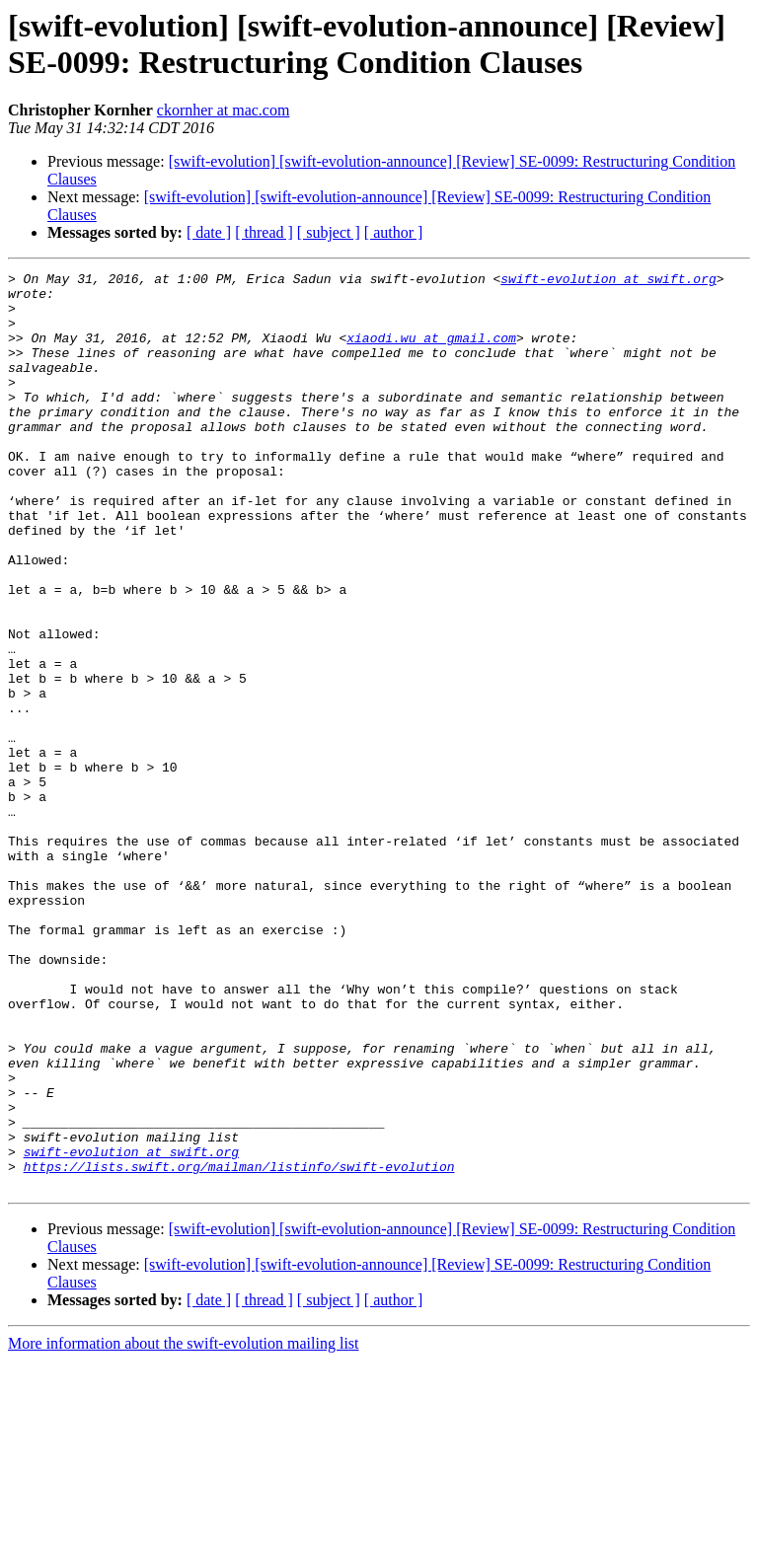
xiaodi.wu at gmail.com (431, 352)
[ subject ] (328, 232)
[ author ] (393, 232)
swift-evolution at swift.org (608, 281)
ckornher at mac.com (223, 110)
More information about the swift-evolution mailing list (183, 1526)
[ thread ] (264, 232)
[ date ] (209, 232)
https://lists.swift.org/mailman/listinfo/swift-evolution (239, 1347)
